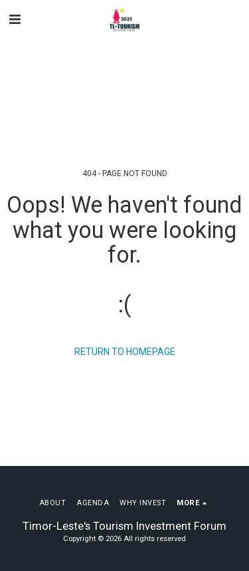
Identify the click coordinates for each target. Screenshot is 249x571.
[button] (14, 19)
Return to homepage (124, 351)
